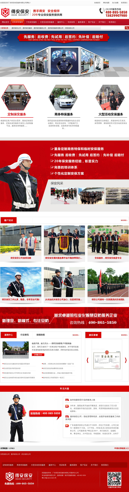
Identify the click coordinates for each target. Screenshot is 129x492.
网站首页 (5, 22)
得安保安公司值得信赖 (21, 258)
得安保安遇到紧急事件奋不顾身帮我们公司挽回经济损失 (64, 258)
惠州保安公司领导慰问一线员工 (54, 378)
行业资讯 (25, 335)
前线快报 (40, 335)
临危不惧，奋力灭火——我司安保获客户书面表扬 (51, 343)
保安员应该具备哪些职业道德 (53, 368)
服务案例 (81, 22)
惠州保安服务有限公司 (55, 28)
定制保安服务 (17, 22)
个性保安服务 (31, 22)
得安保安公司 (69, 28)
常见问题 (64, 389)
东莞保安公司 (5, 454)
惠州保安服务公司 (40, 28)
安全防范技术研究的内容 (12, 368)
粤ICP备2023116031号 (49, 478)
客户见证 (91, 22)
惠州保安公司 (16, 28)
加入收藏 (115, 3)
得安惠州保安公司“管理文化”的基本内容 (17, 373)
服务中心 (61, 22)
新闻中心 (8, 335)
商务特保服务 (22, 465)
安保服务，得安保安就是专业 (108, 258)
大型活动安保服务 (47, 22)
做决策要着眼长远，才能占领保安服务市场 (57, 373)
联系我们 (124, 3)
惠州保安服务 (27, 28)
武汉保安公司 (26, 454)
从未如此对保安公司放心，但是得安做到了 (64, 299)
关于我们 (102, 22)
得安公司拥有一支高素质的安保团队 (108, 299)
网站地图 (106, 3)
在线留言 (97, 3)
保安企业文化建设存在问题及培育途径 (17, 364)
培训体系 (71, 22)
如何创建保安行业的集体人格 (82, 400)
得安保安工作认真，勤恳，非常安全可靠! (21, 299)
